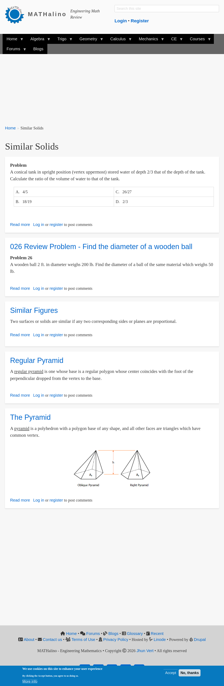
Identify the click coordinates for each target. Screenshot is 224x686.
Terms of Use (83, 639)
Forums (93, 633)
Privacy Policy (115, 639)
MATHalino (47, 14)
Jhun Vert (145, 651)
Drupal (200, 639)
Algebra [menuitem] (38, 40)
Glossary (135, 633)
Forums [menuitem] (14, 50)
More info (29, 681)
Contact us (52, 639)
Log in (38, 224)
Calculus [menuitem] (119, 40)
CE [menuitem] (175, 40)
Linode (160, 639)
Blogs (113, 633)
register (56, 224)
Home (10, 128)
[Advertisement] (112, 87)
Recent (157, 633)
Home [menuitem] (13, 40)
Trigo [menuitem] (62, 40)
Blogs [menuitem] (38, 49)
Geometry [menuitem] (89, 40)
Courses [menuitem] (198, 40)
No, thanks (189, 673)
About (29, 639)
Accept (170, 673)
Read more (20, 224)
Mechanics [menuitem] (149, 40)
